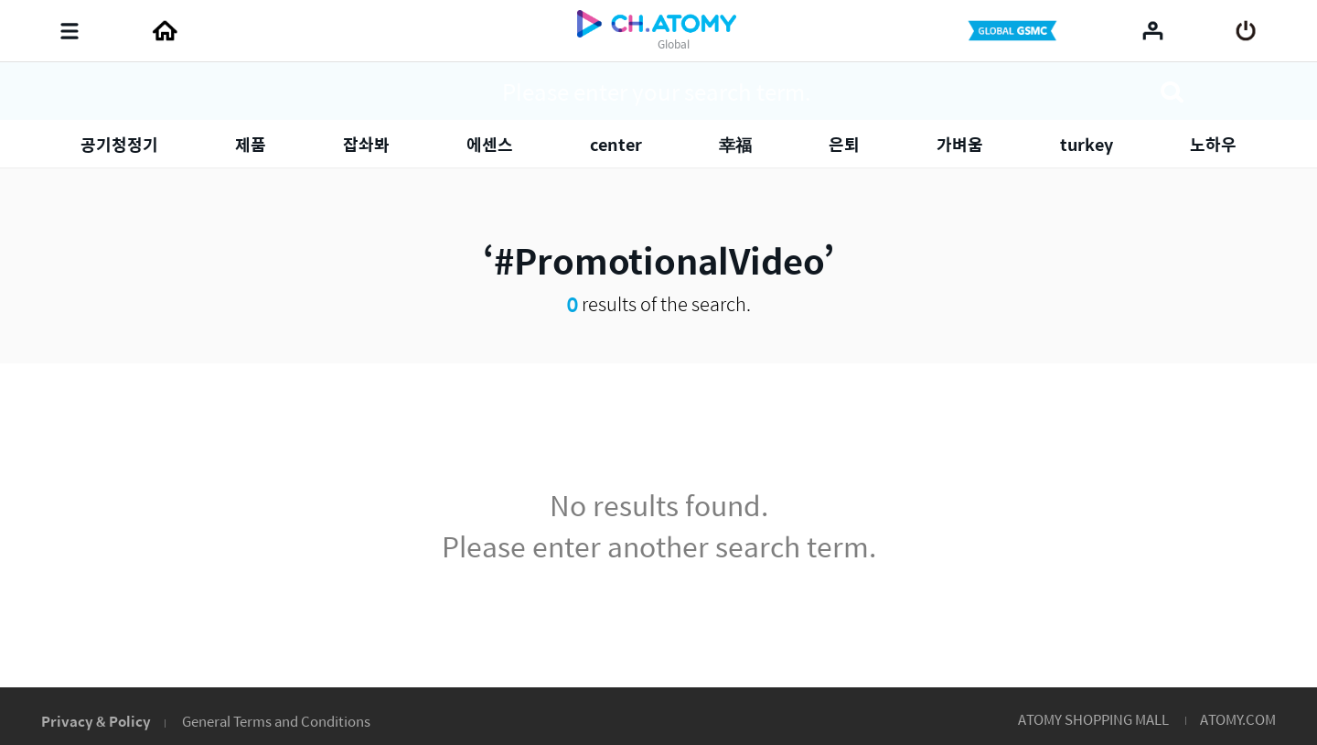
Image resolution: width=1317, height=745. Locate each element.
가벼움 (960, 144)
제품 (250, 144)
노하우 (1213, 144)
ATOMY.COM (1238, 718)
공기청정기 (119, 144)
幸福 (735, 144)
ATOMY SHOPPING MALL (1093, 718)
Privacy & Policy (96, 720)
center (616, 144)
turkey (1086, 144)
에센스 (489, 144)
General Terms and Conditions (276, 720)
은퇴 (844, 144)
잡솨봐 (366, 144)
